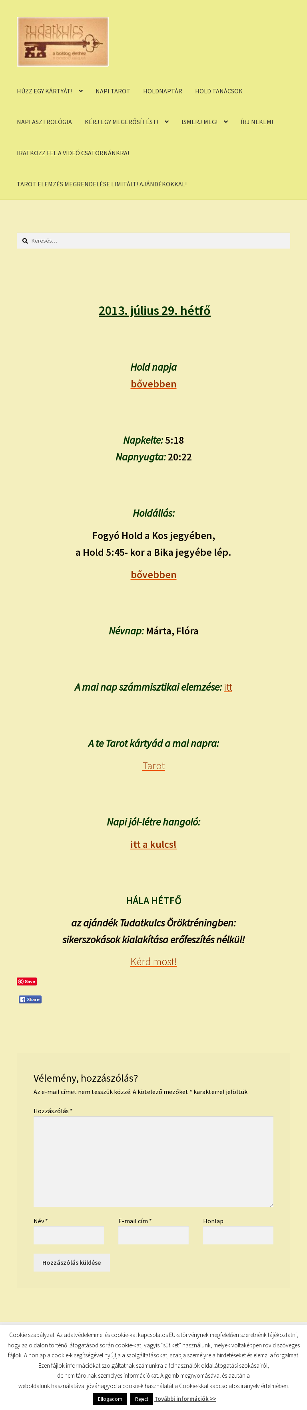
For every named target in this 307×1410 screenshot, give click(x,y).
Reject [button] (141, 1399)
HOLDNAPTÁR (162, 91)
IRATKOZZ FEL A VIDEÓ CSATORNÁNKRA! (73, 153)
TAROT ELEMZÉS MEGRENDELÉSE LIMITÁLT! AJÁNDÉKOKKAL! (102, 184)
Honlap (213, 1221)
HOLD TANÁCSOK (219, 91)
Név (41, 1221)
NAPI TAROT (113, 91)
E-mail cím (135, 1221)
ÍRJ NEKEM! (257, 122)
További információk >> (185, 1398)
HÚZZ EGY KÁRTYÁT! (44, 91)
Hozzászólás (53, 1111)
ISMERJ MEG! (199, 122)
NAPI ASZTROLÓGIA (44, 122)
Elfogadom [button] (110, 1399)
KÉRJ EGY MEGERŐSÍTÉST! (121, 122)
